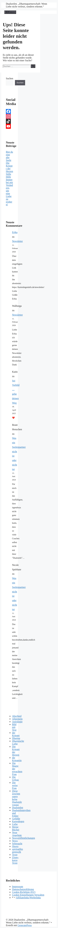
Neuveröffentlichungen (23, 838)
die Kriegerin (16, 759)
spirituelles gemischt (17, 850)
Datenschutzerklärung (23, 889)
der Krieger (16, 734)
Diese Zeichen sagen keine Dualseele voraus (17, 798)
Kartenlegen (18, 821)
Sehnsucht (17, 843)
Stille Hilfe (8, 175)
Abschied (16, 716)
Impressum (17, 886)
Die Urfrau (15, 778)
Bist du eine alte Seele (9, 156)
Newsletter (17, 241)
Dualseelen (17, 807)
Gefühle (16, 818)
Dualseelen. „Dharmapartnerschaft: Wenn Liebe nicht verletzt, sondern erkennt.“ (26, 5)
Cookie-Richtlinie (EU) (23, 892)
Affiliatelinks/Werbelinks (28, 897)
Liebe (15, 824)
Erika (14, 232)
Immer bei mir (9, 181)
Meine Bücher (15, 828)
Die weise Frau (15, 785)
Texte (14, 854)
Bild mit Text (14, 727)
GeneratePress (25, 925)
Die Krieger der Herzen (9, 167)
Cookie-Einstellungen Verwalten (28, 895)
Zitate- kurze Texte (15, 860)
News (15, 840)
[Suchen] (33, 66)
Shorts (15, 846)
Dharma (16, 738)
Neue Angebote (17, 834)
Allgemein (17, 719)
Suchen (9, 78)
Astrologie (17, 721)
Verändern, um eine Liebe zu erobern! (9, 195)
